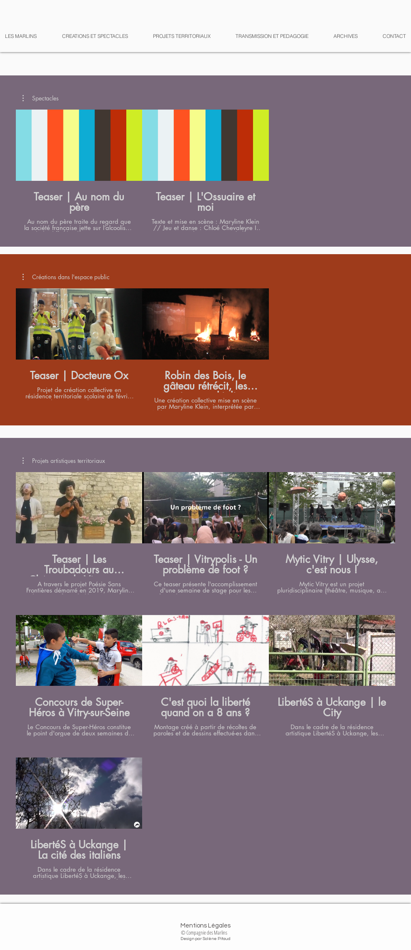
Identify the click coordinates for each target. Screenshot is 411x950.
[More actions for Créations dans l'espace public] (66, 277)
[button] (339, 36)
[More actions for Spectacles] (41, 98)
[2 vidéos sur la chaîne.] (205, 170)
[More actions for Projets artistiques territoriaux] (64, 461)
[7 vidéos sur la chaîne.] (205, 675)
